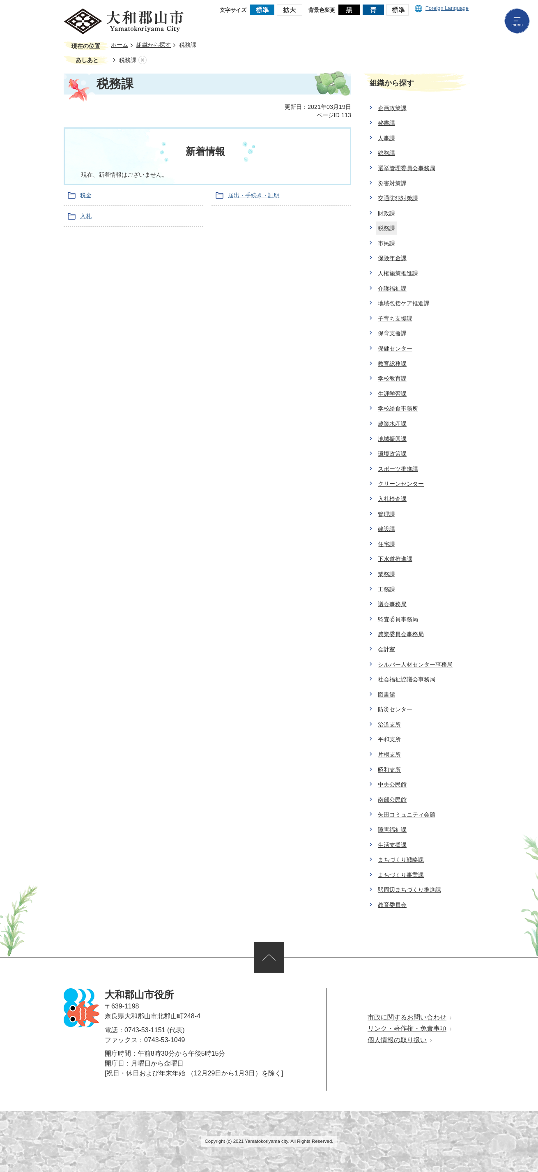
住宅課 (386, 544)
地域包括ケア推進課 (404, 303)
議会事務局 (392, 604)
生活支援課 (392, 845)
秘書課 (386, 123)
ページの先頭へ (269, 957)
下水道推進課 (395, 559)
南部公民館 (392, 799)
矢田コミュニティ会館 (406, 814)
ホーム (119, 45)
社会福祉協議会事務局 (406, 679)
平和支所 (389, 739)
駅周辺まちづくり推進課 (409, 889)
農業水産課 (392, 423)
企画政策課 (392, 108)
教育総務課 (392, 363)
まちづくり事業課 (401, 875)
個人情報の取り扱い (397, 1039)
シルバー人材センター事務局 (415, 664)
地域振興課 (392, 439)
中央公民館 (392, 784)
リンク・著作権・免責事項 (407, 1028)
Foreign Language (442, 8)
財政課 (386, 213)
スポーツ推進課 (398, 469)
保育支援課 (392, 333)
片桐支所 (389, 754)
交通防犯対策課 (398, 198)
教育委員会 (392, 905)
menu (517, 21)
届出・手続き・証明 (254, 195)
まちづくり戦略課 (401, 859)
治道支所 (389, 724)
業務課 (386, 574)
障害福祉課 (392, 829)
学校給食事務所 (398, 408)
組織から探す (153, 45)
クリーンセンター (401, 483)
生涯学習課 (392, 393)
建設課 (386, 529)
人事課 (386, 138)
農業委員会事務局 (401, 634)
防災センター (395, 709)
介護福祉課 (392, 288)
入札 (86, 216)
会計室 (386, 649)
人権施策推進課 (398, 273)
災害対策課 (392, 183)
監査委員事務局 (398, 619)
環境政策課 (392, 453)
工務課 (386, 589)
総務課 (386, 153)
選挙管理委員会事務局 (406, 168)
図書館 (386, 694)
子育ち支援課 (395, 318)
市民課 (386, 243)
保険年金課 (392, 258)
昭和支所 (389, 769)
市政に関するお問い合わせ (407, 1017)
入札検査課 (392, 499)
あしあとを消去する (142, 60)
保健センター (395, 348)
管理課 (386, 514)
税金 (86, 195)
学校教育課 (392, 378)
